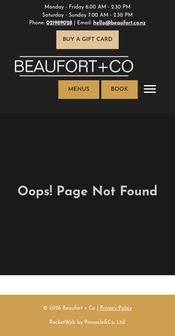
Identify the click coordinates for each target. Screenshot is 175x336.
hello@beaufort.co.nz (119, 23)
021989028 (59, 23)
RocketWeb (62, 322)
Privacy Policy (116, 308)
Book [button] (119, 89)
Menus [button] (78, 89)
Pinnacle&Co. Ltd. (105, 322)
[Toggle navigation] (150, 89)
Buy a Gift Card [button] (88, 39)
